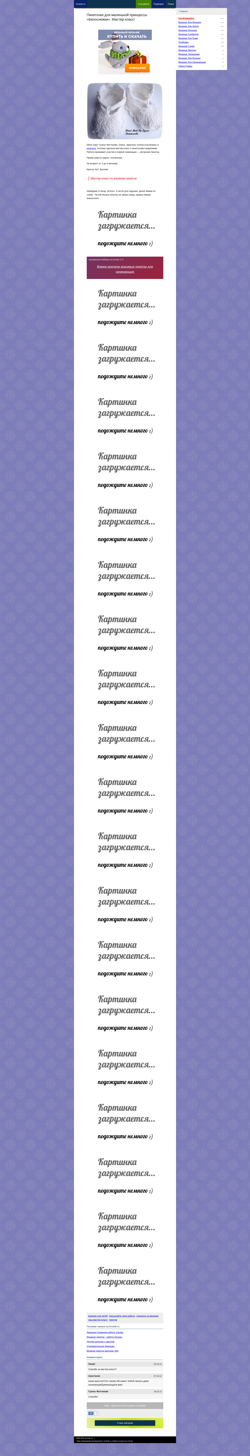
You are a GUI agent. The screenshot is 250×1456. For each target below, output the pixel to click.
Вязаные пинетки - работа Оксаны (104, 1337)
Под (159, 4)
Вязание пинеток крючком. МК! (102, 1351)
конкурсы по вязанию (147, 1316)
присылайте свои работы (122, 1316)
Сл (143, 4)
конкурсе (91, 148)
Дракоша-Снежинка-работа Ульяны (105, 1332)
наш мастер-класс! (98, 1320)
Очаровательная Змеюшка (100, 1346)
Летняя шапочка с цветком (100, 1341)
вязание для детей (98, 1316)
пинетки (113, 1320)
